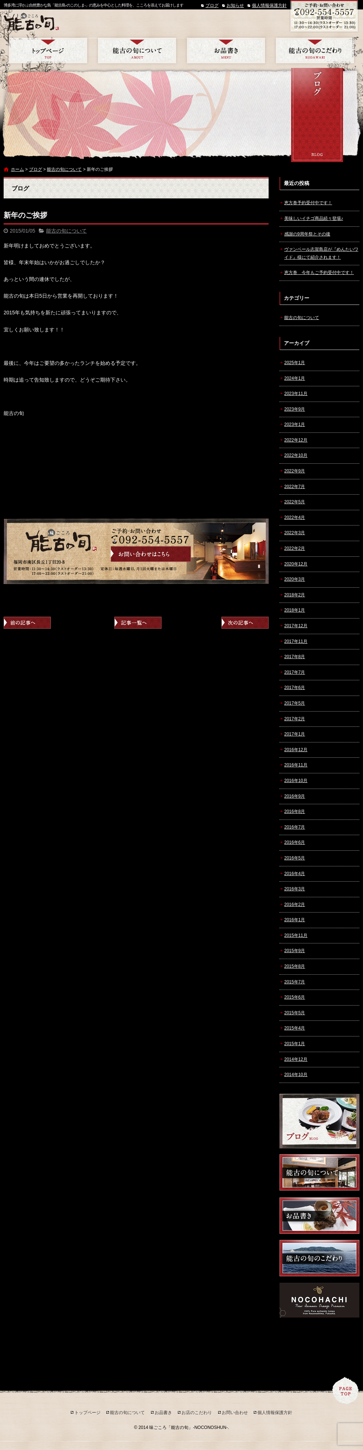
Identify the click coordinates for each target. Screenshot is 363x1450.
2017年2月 (294, 718)
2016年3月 (294, 888)
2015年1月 (294, 1043)
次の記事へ (245, 623)
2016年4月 (294, 873)
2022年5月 (294, 501)
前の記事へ (27, 623)
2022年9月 (294, 471)
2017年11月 (295, 641)
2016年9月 (294, 796)
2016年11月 (295, 765)
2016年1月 (294, 919)
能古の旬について (137, 50)
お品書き (226, 50)
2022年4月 (294, 517)
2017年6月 (294, 687)
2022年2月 (294, 548)
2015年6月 (294, 997)
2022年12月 (295, 440)
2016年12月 (295, 749)
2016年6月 (294, 842)
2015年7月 (294, 981)
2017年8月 (294, 656)
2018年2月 (294, 594)
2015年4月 (294, 1028)
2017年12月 (295, 625)
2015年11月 (295, 935)
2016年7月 (294, 827)
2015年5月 (294, 1012)
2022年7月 (294, 486)
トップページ (48, 50)
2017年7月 (294, 672)
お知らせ (235, 5)
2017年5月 (294, 703)
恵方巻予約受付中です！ (308, 202)
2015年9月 (294, 950)
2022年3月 (294, 532)
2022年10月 (295, 455)
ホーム (17, 169)
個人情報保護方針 (269, 5)
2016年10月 (295, 780)
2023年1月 (294, 424)
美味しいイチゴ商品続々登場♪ (313, 218)
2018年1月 (294, 610)
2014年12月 (295, 1059)
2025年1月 (294, 362)
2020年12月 (295, 564)
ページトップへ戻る (345, 1390)
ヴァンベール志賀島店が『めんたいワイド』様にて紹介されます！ (321, 253)
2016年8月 (294, 811)
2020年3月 (294, 579)
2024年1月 (294, 378)
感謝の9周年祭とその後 (307, 234)
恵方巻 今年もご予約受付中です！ (319, 272)
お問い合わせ (235, 1412)
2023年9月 (294, 409)
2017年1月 (294, 734)
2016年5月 (294, 858)
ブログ (212, 5)
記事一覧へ (138, 623)
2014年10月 (295, 1074)
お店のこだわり (314, 50)
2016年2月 (294, 904)
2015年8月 (294, 966)
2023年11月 (295, 393)
